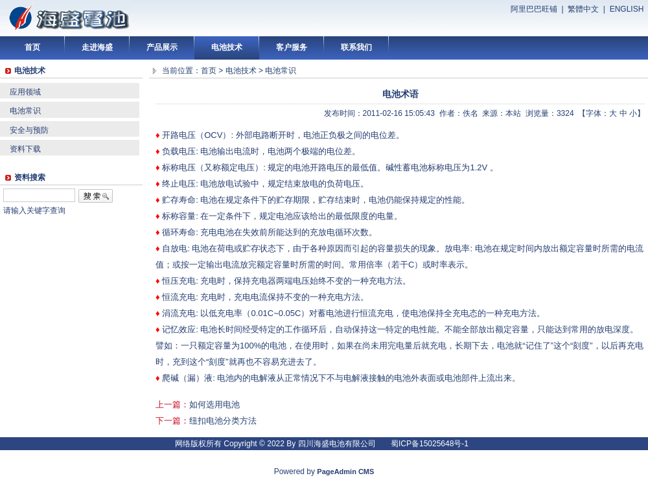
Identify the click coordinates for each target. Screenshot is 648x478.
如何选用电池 (214, 404)
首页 (32, 47)
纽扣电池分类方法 (223, 421)
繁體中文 (583, 9)
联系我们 (356, 47)
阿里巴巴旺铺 (534, 9)
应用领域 (25, 92)
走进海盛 (97, 47)
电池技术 (226, 47)
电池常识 (25, 110)
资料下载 (25, 149)
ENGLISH (627, 9)
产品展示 (162, 47)
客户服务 (291, 47)
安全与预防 (29, 130)
